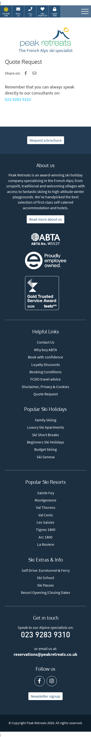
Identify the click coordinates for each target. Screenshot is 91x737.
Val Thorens (45, 507)
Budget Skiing (45, 449)
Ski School (45, 577)
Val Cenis (45, 514)
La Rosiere (45, 544)
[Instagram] (52, 681)
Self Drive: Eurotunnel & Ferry (46, 570)
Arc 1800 (45, 537)
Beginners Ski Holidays (45, 442)
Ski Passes (45, 585)
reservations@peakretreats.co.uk (45, 654)
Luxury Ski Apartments (45, 427)
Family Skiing (45, 419)
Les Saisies (45, 522)
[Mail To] (34, 73)
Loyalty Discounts (45, 364)
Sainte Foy (45, 492)
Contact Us (45, 342)
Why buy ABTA (45, 349)
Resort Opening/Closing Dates (45, 592)
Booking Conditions (45, 371)
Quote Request (45, 393)
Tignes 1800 (45, 529)
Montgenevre (45, 500)
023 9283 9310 (18, 99)
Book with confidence (45, 357)
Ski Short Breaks (45, 434)
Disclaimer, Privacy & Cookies (45, 386)
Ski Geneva (46, 456)
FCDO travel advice (45, 379)
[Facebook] (25, 73)
